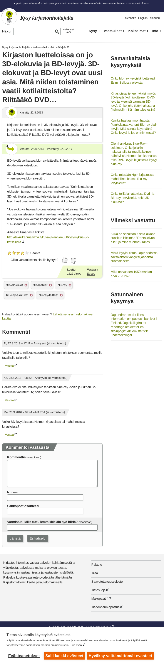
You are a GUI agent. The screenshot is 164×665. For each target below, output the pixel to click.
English (142, 18)
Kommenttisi (17, 457)
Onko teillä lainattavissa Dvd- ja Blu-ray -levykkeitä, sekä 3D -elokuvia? (132, 197)
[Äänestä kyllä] (65, 260)
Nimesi (12, 492)
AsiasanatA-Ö (68, 31)
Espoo (91, 273)
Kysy (93, 31)
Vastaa (9, 365)
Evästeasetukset (24, 656)
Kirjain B (63, 47)
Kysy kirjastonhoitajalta (16, 47)
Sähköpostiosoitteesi (23, 506)
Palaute (96, 564)
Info (155, 31)
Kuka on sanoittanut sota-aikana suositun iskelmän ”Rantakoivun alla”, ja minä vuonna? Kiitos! (133, 238)
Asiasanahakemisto (44, 47)
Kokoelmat (137, 31)
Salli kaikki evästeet (64, 656)
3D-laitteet (40, 285)
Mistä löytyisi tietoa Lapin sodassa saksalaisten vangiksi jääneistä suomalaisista (134, 257)
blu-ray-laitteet (48, 295)
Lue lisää (76, 645)
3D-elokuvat (14, 285)
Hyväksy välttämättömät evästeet (120, 656)
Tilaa (94, 573)
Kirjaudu (154, 18)
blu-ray (62, 285)
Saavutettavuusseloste (107, 581)
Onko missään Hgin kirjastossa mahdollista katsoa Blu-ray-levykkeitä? (132, 178)
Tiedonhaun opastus (105, 607)
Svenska (130, 18)
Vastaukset (113, 31)
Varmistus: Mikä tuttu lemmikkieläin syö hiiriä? (42, 522)
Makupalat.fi (99, 598)
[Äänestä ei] (73, 261)
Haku (6, 31)
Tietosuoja (98, 590)
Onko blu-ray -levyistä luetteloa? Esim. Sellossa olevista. (133, 80)
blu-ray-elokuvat (17, 295)
